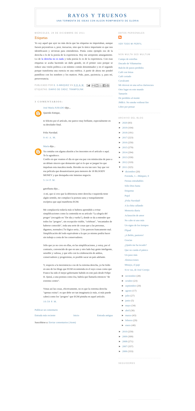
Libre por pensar (126, 106)
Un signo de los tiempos (137, 225)
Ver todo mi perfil (130, 44)
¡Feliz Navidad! (132, 200)
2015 (125, 147)
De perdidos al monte (129, 98)
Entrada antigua (105, 315)
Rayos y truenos (97, 15)
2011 (125, 167)
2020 (125, 122)
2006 (125, 351)
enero (128, 325)
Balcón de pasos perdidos (131, 67)
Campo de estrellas (127, 59)
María (46, 146)
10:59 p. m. (50, 301)
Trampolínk (76, 89)
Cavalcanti (123, 80)
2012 (125, 162)
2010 (125, 331)
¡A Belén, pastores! (134, 235)
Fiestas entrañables (134, 180)
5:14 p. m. (49, 180)
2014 (125, 152)
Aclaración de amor (134, 215)
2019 (125, 127)
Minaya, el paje (132, 264)
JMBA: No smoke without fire (133, 102)
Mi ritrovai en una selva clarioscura (135, 85)
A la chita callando (134, 205)
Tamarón (122, 93)
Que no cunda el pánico (136, 250)
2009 (125, 336)
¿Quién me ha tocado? (136, 245)
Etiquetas (129, 190)
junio (128, 300)
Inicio (76, 315)
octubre (129, 280)
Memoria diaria (132, 210)
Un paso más (131, 254)
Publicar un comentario (46, 309)
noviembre (131, 275)
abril (127, 310)
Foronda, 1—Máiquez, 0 (137, 175)
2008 (125, 341)
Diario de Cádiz (58, 89)
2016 (125, 142)
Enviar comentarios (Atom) (62, 322)
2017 (125, 137)
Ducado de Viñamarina (129, 63)
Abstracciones (132, 259)
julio (127, 295)
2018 (125, 132)
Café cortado (124, 76)
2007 (125, 346)
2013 (125, 157)
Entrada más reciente (45, 315)
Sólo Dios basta (132, 185)
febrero (129, 320)
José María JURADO (53, 107)
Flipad (128, 230)
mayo (128, 305)
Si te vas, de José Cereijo (137, 269)
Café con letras (125, 72)
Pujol (127, 195)
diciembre (130, 171)
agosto (128, 290)
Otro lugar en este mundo (131, 89)
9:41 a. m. (49, 137)
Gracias (128, 240)
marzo (128, 315)
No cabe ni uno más (134, 220)
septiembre (131, 285)
